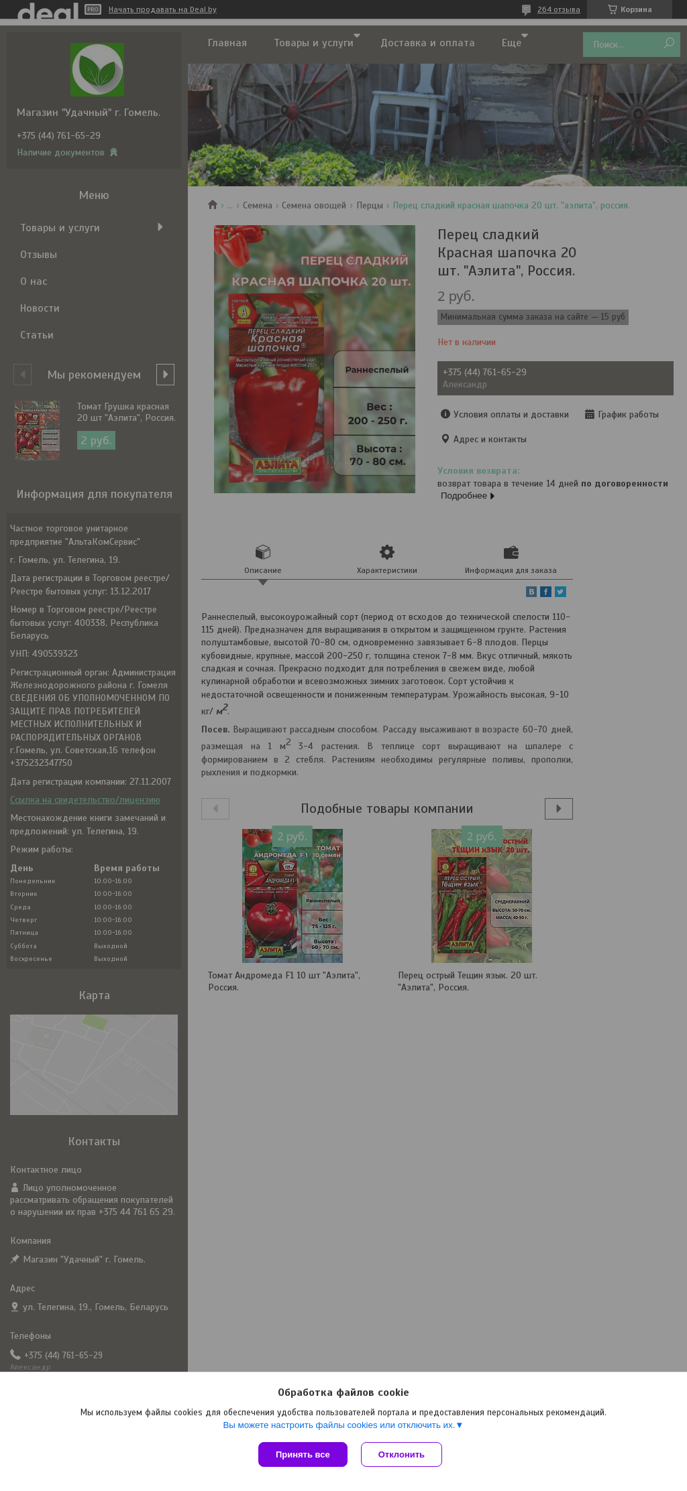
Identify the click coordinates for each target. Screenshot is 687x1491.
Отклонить (401, 1454)
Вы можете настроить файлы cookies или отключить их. (339, 1425)
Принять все (303, 1454)
